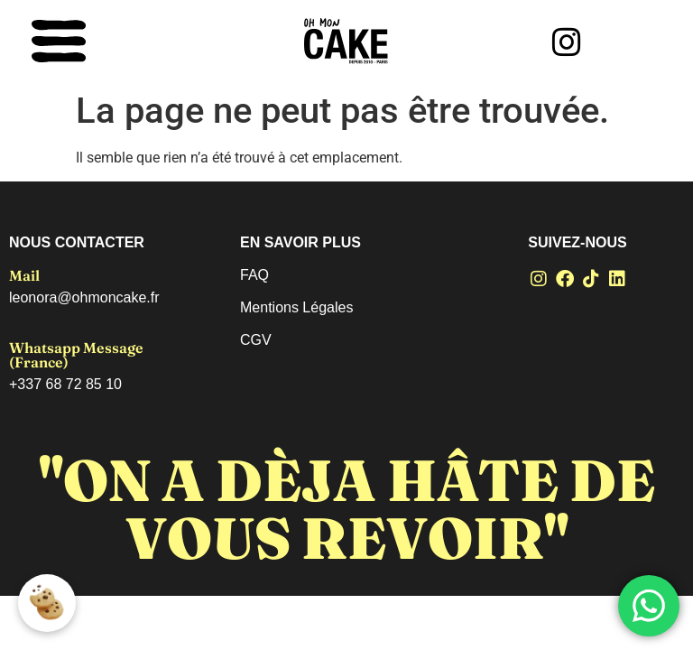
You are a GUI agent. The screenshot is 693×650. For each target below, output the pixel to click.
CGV (256, 340)
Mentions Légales (296, 307)
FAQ (254, 275)
